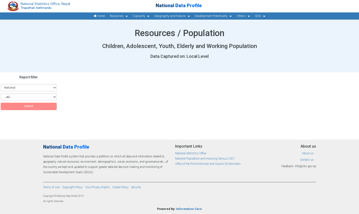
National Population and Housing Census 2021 (205, 158)
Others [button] (241, 16)
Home (99, 16)
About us (308, 153)
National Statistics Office (190, 153)
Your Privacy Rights (97, 187)
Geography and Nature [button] (170, 16)
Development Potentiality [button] (211, 16)
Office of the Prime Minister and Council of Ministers (208, 164)
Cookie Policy (120, 187)
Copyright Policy (72, 187)
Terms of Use (51, 187)
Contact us (307, 159)
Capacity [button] (139, 16)
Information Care (189, 209)
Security (136, 187)
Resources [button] (117, 16)
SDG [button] (258, 16)
